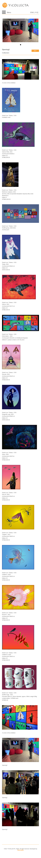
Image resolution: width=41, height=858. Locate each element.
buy (35, 50)
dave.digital (20, 850)
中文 (36, 12)
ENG (32, 12)
